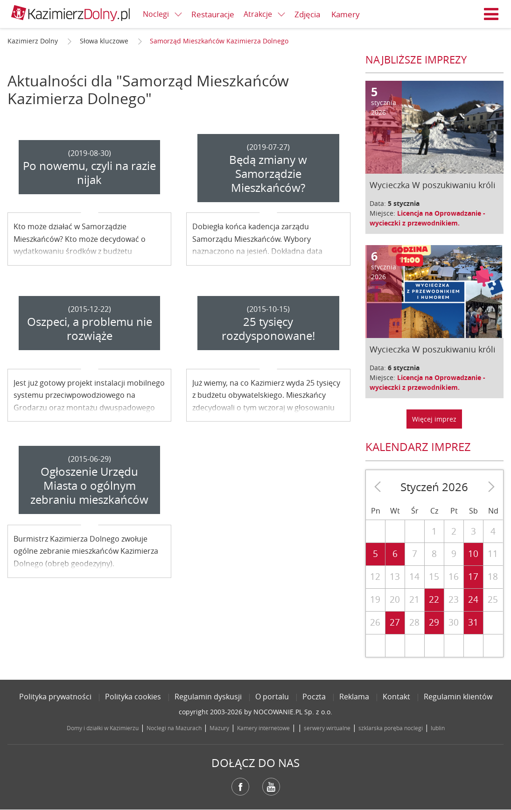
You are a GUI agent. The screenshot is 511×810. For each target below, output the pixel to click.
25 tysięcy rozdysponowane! (268, 328)
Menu (491, 14)
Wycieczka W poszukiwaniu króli (433, 184)
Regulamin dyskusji (208, 696)
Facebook (240, 787)
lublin (438, 728)
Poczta (314, 696)
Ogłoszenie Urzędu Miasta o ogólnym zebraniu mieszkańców (89, 485)
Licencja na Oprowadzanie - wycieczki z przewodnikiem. (427, 218)
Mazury (219, 728)
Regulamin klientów (458, 696)
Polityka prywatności (55, 696)
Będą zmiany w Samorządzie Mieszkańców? (268, 173)
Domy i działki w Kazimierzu (103, 728)
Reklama (354, 696)
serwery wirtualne (327, 728)
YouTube (271, 787)
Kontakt (396, 696)
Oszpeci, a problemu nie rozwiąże (89, 328)
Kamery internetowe (263, 728)
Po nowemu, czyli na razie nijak (89, 172)
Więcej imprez (434, 419)
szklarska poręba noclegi (390, 728)
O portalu (272, 696)
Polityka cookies (133, 696)
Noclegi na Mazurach (174, 728)
